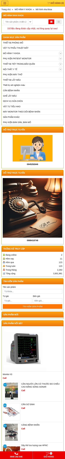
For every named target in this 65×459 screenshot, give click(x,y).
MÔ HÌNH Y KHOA (32, 53)
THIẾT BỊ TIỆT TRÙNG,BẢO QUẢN (32, 64)
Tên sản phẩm (9, 287)
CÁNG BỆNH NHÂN (30, 425)
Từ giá (6, 296)
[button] (17, 21)
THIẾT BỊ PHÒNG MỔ (13, 43)
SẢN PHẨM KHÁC (11, 117)
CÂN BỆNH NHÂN (11, 90)
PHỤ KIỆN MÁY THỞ (12, 74)
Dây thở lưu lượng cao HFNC (34, 445)
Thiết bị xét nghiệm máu (14, 85)
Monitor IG (7, 374)
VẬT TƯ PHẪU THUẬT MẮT (15, 48)
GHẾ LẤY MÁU (10, 96)
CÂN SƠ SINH (28, 404)
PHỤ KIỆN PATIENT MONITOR (32, 58)
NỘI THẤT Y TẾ (32, 69)
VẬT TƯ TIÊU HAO (11, 106)
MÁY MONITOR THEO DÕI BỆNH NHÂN (21, 112)
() (55, 3)
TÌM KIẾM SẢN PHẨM (32, 306)
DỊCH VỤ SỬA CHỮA (13, 101)
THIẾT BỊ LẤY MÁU (12, 80)
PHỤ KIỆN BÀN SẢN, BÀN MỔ (17, 122)
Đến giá (36, 296)
